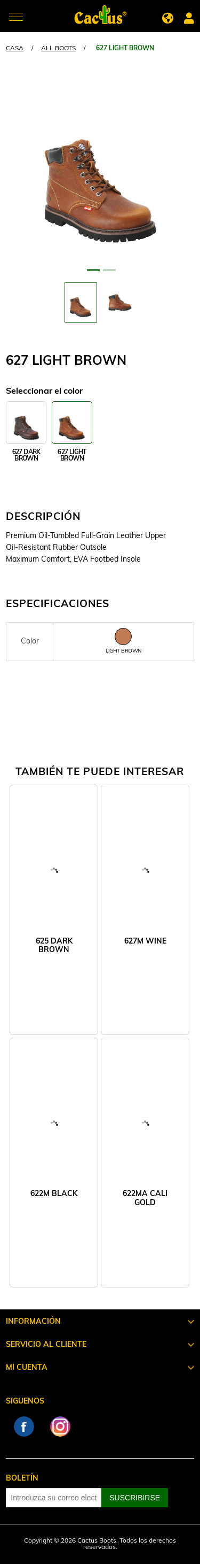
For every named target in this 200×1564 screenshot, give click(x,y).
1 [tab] (92, 274)
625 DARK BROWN (54, 946)
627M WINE (145, 942)
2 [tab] (108, 274)
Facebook (24, 1426)
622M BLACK (53, 1194)
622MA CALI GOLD (145, 1198)
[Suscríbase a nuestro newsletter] (54, 1497)
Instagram (60, 1426)
